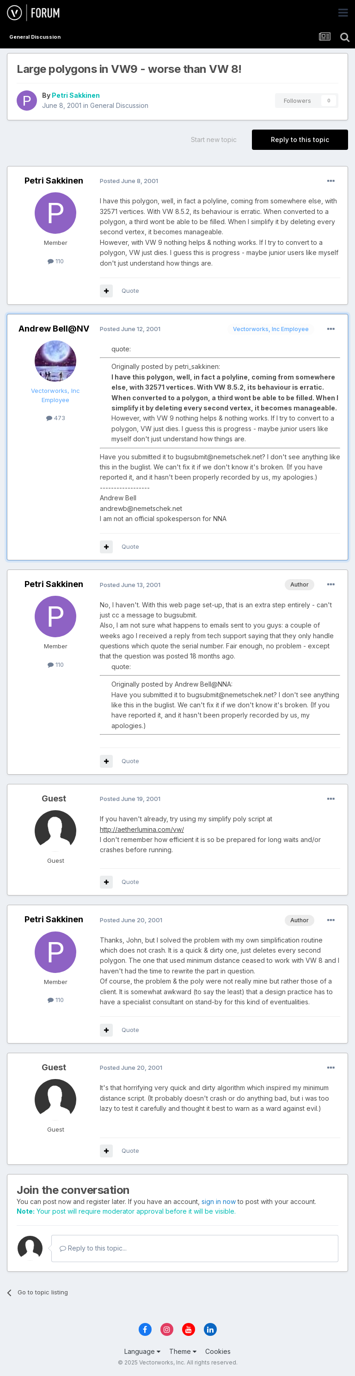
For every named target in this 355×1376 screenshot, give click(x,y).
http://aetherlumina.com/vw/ (142, 829)
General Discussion (119, 105)
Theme (182, 1351)
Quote (130, 290)
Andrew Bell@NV (53, 328)
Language (142, 1351)
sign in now (219, 1201)
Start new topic (214, 139)
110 (56, 261)
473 (55, 417)
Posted (129, 180)
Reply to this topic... (93, 1248)
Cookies (218, 1351)
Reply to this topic (300, 139)
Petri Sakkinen (76, 95)
